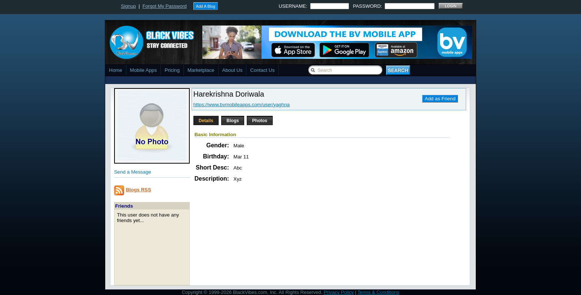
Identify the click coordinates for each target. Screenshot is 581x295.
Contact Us (262, 70)
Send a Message (132, 172)
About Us (232, 70)
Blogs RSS (138, 189)
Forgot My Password (165, 6)
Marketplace (201, 70)
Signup (128, 6)
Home (115, 70)
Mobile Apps (143, 70)
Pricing (172, 70)
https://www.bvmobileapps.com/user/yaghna (241, 104)
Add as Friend (440, 98)
